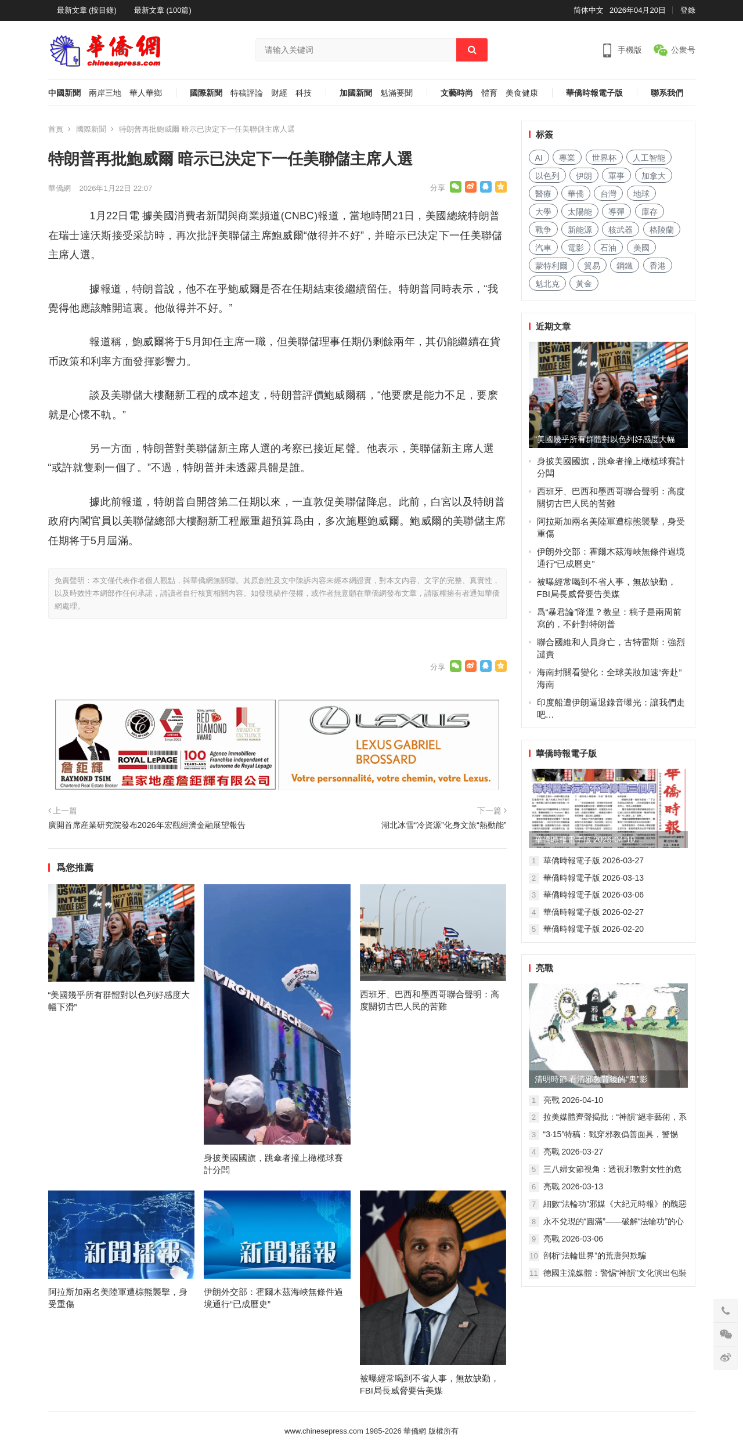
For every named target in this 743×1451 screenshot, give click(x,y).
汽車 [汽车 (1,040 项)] (543, 247)
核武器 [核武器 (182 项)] (620, 229)
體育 (489, 93)
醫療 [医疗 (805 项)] (543, 193)
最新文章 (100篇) (163, 10)
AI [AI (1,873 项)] (539, 157)
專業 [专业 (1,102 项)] (567, 157)
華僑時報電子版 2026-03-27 (593, 860)
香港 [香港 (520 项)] (658, 265)
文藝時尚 (457, 93)
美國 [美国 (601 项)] (641, 247)
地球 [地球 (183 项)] (641, 193)
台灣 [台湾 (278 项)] (608, 193)
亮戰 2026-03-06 (573, 1238)
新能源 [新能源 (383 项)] (580, 229)
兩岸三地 (105, 93)
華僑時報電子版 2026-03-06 (593, 894)
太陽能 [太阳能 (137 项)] (580, 211)
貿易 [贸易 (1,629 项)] (592, 265)
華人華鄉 (145, 93)
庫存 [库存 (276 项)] (649, 211)
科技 (303, 93)
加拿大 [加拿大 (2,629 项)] (653, 175)
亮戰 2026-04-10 (573, 1100)
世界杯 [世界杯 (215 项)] (604, 157)
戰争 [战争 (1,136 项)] (543, 229)
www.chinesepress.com (323, 1431)
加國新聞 (356, 93)
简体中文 (589, 10)
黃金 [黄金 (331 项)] (584, 283)
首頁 (55, 129)
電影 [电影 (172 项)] (576, 247)
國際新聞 (206, 93)
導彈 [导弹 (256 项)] (616, 211)
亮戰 (544, 968)
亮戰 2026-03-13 (573, 1186)
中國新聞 (64, 93)
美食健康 (522, 93)
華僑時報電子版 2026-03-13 (593, 877)
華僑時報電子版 (594, 93)
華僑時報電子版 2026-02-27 (593, 912)
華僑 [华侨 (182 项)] (576, 193)
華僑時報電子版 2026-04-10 (585, 839)
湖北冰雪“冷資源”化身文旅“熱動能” (443, 825)
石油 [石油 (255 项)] (608, 247)
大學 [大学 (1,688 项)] (543, 211)
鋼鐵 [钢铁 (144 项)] (624, 265)
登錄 (687, 10)
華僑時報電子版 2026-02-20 (593, 928)
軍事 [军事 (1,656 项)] (616, 175)
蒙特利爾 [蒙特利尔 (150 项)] (551, 265)
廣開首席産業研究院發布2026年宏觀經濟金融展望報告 (147, 825)
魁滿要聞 (396, 93)
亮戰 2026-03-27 (573, 1151)
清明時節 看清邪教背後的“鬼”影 (591, 1079)
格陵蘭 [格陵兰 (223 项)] (662, 229)
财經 (279, 93)
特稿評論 (246, 93)
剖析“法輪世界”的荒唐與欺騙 (594, 1255)
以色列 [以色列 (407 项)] (547, 175)
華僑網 (59, 188)
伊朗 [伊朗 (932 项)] (584, 175)
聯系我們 (667, 93)
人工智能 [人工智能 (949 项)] (649, 157)
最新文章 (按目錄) (87, 10)
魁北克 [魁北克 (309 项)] (547, 283)
